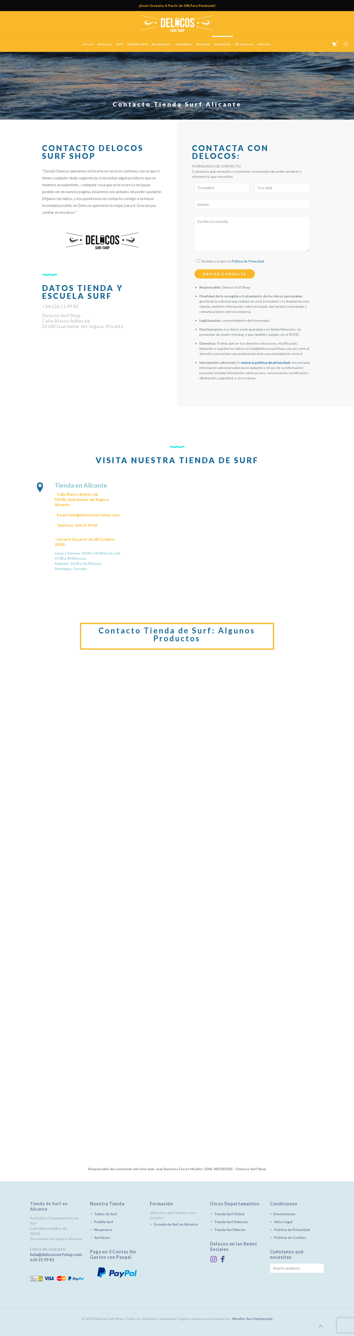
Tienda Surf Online (229, 1214)
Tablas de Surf (105, 1214)
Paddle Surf (103, 1222)
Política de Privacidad (248, 261)
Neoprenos (103, 1230)
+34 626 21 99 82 (60, 306)
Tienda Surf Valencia (231, 1222)
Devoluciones (284, 1214)
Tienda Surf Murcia (229, 1230)
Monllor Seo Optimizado (252, 1319)
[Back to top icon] (320, 1326)
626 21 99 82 (42, 1259)
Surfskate (102, 1237)
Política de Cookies (290, 1237)
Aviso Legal (283, 1222)
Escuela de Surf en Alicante (176, 1224)
